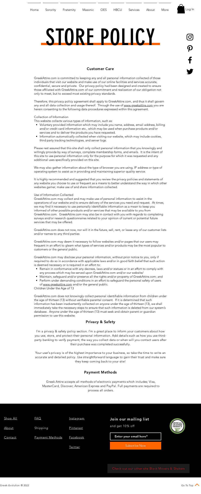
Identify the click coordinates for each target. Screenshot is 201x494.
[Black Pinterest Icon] (189, 48)
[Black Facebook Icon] (189, 60)
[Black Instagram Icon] (189, 37)
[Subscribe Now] (135, 446)
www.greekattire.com (138, 105)
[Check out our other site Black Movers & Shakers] (148, 468)
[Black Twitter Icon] (189, 71)
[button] (181, 8)
